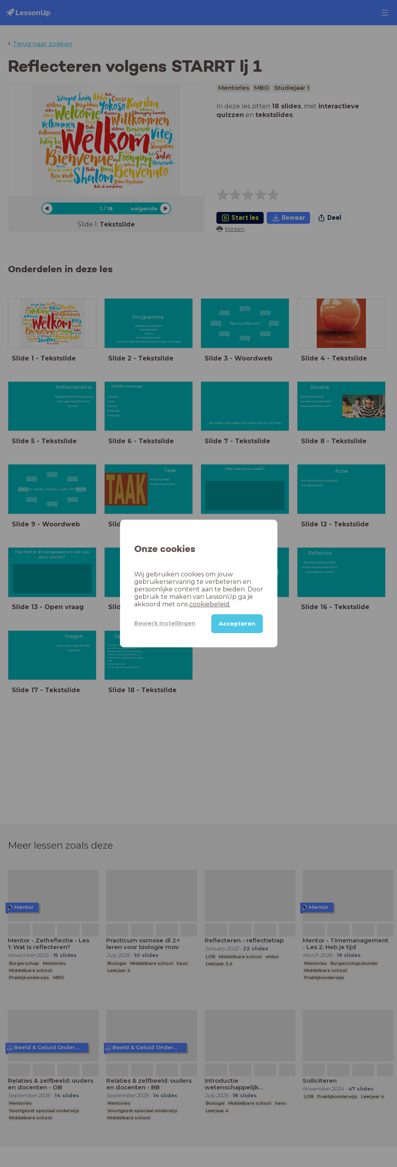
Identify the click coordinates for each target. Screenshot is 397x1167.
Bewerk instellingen (165, 623)
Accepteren (237, 623)
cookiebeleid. (210, 604)
